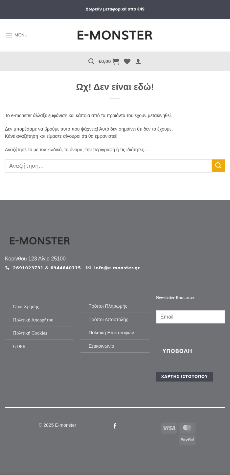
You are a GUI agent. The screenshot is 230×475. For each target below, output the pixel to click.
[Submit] (218, 165)
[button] (16, 35)
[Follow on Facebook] (115, 426)
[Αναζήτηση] (91, 61)
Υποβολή (177, 351)
